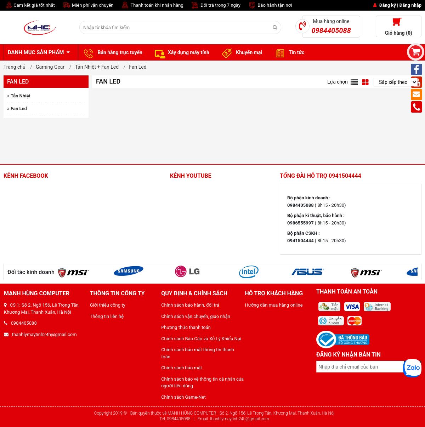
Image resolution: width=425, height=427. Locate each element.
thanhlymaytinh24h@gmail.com (40, 334)
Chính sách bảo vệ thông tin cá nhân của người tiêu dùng (202, 382)
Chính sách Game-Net (183, 397)
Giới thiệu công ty (107, 305)
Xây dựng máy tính (181, 53)
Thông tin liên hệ (107, 316)
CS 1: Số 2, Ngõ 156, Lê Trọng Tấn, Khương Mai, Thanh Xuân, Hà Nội (41, 308)
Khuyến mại (241, 53)
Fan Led (19, 108)
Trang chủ (15, 67)
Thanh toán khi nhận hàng (152, 5)
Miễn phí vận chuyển (88, 5)
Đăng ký (387, 5)
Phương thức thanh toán (186, 327)
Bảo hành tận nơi (270, 5)
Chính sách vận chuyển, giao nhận (195, 316)
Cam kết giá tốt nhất (29, 5)
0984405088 (20, 323)
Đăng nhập (410, 5)
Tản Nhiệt (20, 95)
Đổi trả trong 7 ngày (215, 5)
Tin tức (288, 53)
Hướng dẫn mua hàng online (274, 305)
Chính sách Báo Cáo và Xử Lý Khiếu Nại (201, 338)
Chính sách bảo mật (181, 367)
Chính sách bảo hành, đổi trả (190, 305)
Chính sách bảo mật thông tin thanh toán (197, 353)
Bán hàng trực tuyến (111, 53)
